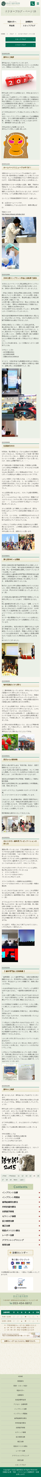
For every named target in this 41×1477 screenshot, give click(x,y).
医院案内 (20, 1381)
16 (38, 1176)
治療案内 (20, 1395)
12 (22, 1176)
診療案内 (29, 22)
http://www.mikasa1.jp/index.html (13, 214)
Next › (16, 1180)
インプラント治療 (10, 1192)
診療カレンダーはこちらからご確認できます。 (20, 1341)
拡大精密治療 (8, 1221)
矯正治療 (6, 1226)
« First (4, 1176)
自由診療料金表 (20, 1400)
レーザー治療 (8, 1235)
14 (30, 1176)
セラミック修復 (9, 1216)
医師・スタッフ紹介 (20, 1386)
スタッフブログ (29, 26)
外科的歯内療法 (9, 1207)
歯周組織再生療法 (10, 1202)
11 (18, 1176)
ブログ (12, 34)
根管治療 (6, 1245)
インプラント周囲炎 (11, 1197)
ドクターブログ (20, 45)
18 (7, 1180)
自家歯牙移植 (8, 1211)
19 (11, 1180)
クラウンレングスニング (13, 1240)
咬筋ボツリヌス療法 (11, 1231)
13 (26, 1176)
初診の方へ (12, 22)
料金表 (12, 26)
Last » (22, 1180)
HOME (3, 34)
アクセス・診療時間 (20, 1404)
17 (3, 1180)
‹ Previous (12, 1176)
